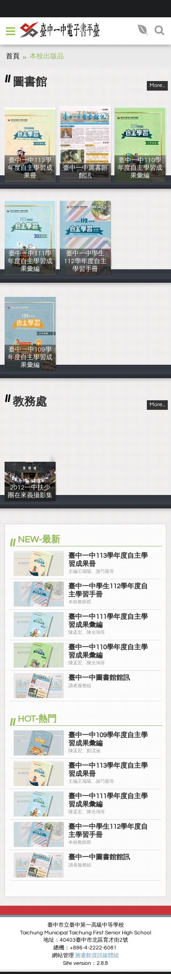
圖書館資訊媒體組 (97, 956)
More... (157, 85)
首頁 (13, 56)
